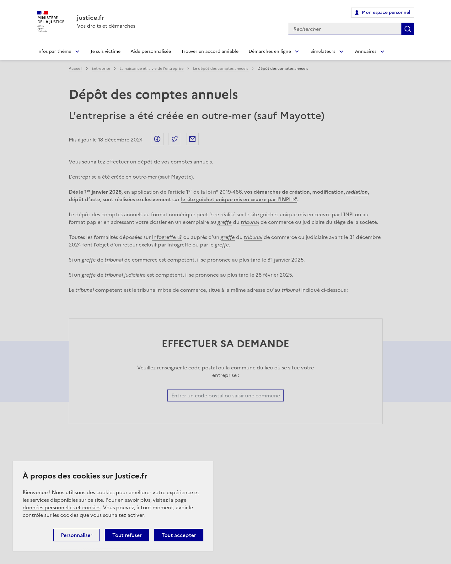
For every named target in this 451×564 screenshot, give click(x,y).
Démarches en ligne (270, 51)
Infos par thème (54, 51)
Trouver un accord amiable (210, 51)
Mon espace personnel (386, 12)
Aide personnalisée (151, 51)
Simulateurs (322, 51)
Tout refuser (127, 535)
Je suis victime (106, 51)
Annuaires (365, 51)
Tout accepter (179, 535)
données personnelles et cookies (61, 507)
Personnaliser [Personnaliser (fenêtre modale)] (76, 535)
